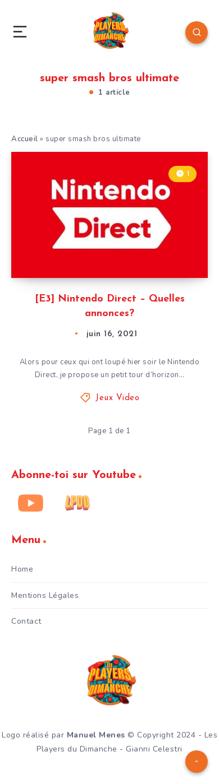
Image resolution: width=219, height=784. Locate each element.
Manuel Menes (96, 735)
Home (22, 569)
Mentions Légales (45, 595)
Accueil (24, 139)
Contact (26, 621)
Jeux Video (117, 398)
